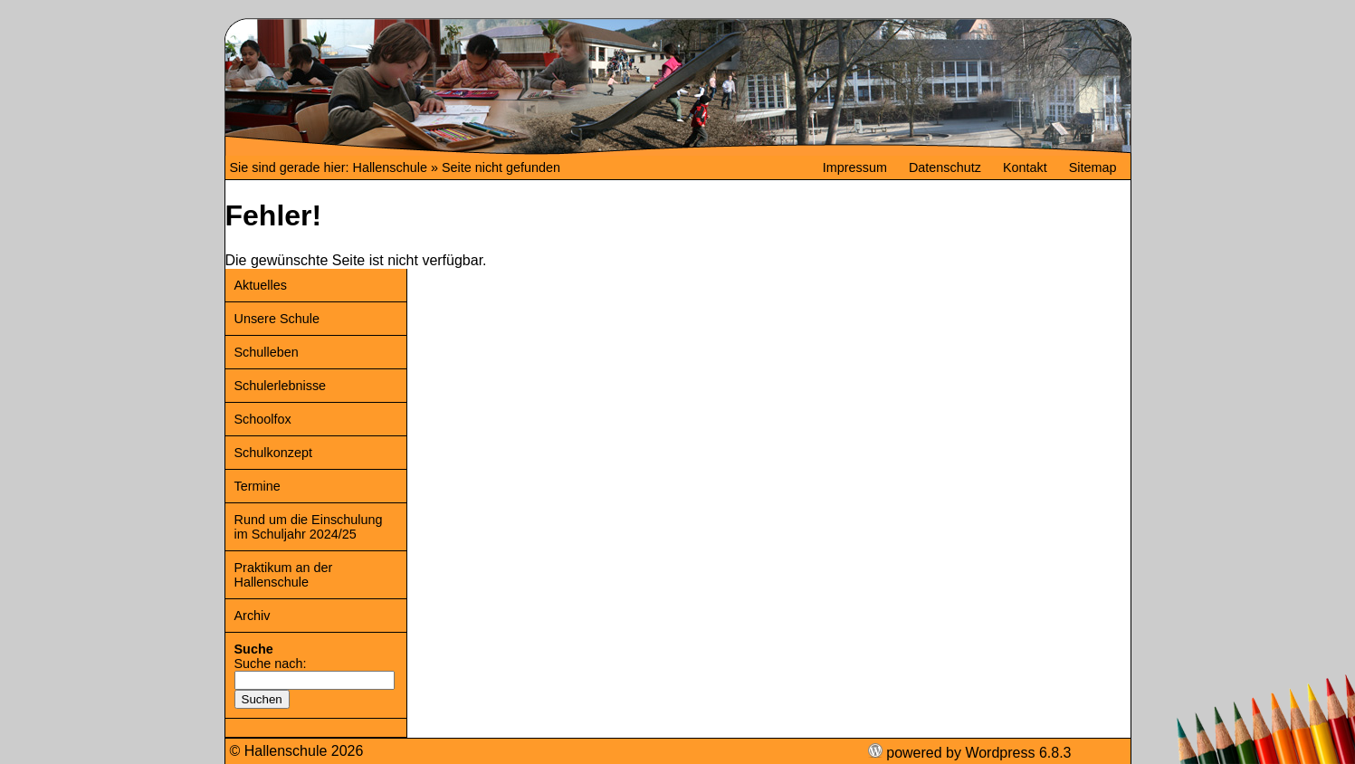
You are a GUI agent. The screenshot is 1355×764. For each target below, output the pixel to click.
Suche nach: (270, 663)
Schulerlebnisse (280, 385)
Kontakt (1025, 167)
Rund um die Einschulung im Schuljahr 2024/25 (308, 526)
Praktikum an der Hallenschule (283, 574)
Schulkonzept (273, 452)
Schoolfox (262, 419)
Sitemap (1093, 167)
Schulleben (266, 352)
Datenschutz (945, 167)
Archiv (252, 615)
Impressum (855, 167)
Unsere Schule (277, 318)
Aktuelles (260, 285)
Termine (257, 486)
